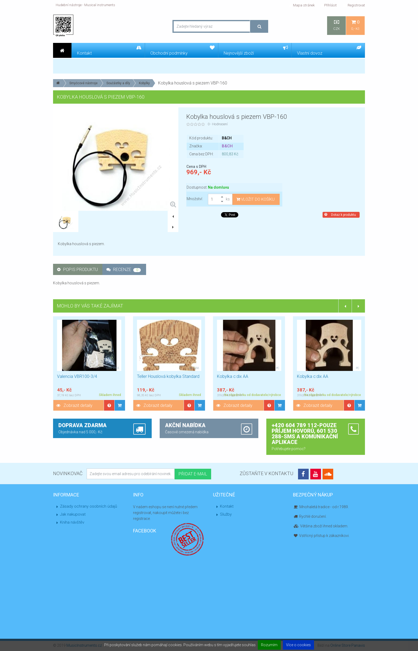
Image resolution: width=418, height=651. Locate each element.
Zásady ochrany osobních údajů (88, 506)
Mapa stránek (302, 5)
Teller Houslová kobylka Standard (168, 376)
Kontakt (227, 506)
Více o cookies (298, 645)
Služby (226, 514)
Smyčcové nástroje (83, 83)
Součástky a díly (118, 83)
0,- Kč (355, 25)
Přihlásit (329, 5)
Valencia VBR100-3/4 (77, 376)
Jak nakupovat (73, 514)
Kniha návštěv (72, 522)
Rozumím (269, 645)
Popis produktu (77, 269)
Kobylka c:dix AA (232, 376)
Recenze (123, 269)
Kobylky (144, 83)
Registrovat (354, 5)
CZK (336, 25)
